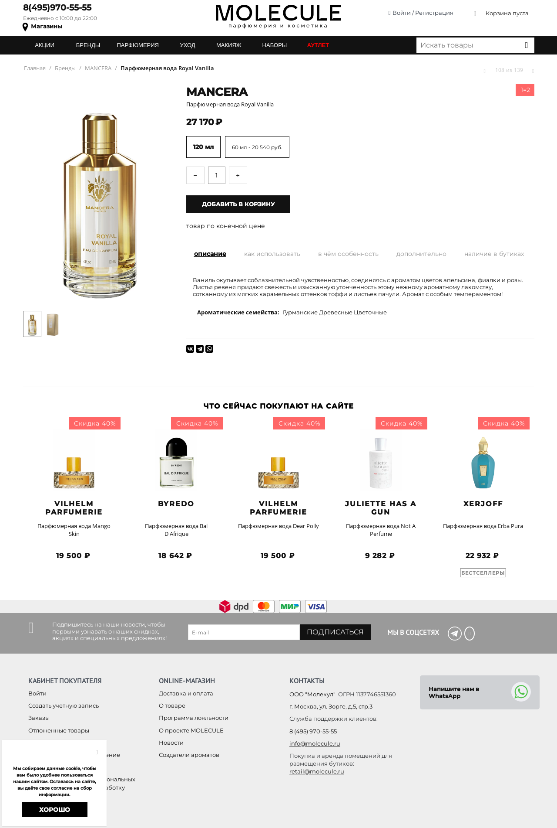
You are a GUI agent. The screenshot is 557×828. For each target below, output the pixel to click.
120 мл (203, 147)
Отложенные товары (58, 730)
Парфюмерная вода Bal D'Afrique (176, 530)
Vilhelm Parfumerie (74, 508)
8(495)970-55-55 (57, 8)
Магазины (46, 26)
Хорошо (54, 810)
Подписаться (335, 632)
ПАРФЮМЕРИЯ (138, 45)
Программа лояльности (193, 717)
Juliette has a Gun (380, 508)
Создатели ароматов (189, 754)
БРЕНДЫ (88, 45)
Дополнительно (421, 254)
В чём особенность (348, 254)
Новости (171, 742)
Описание (210, 254)
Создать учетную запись (63, 705)
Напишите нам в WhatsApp (454, 692)
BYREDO (176, 504)
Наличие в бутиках (494, 254)
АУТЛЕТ (318, 45)
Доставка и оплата (186, 693)
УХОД (187, 45)
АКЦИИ (44, 45)
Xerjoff (483, 504)
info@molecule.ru (314, 743)
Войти (37, 693)
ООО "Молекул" (312, 694)
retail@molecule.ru (316, 771)
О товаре (172, 705)
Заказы (39, 717)
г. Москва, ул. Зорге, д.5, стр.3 (330, 706)
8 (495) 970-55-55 (313, 731)
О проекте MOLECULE (191, 730)
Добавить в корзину (238, 204)
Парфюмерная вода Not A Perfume (381, 530)
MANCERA (217, 92)
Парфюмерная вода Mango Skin (74, 530)
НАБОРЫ (274, 45)
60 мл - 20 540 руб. (257, 147)
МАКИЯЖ (229, 45)
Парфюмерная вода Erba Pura (483, 526)
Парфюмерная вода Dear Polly (278, 526)
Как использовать (272, 254)
